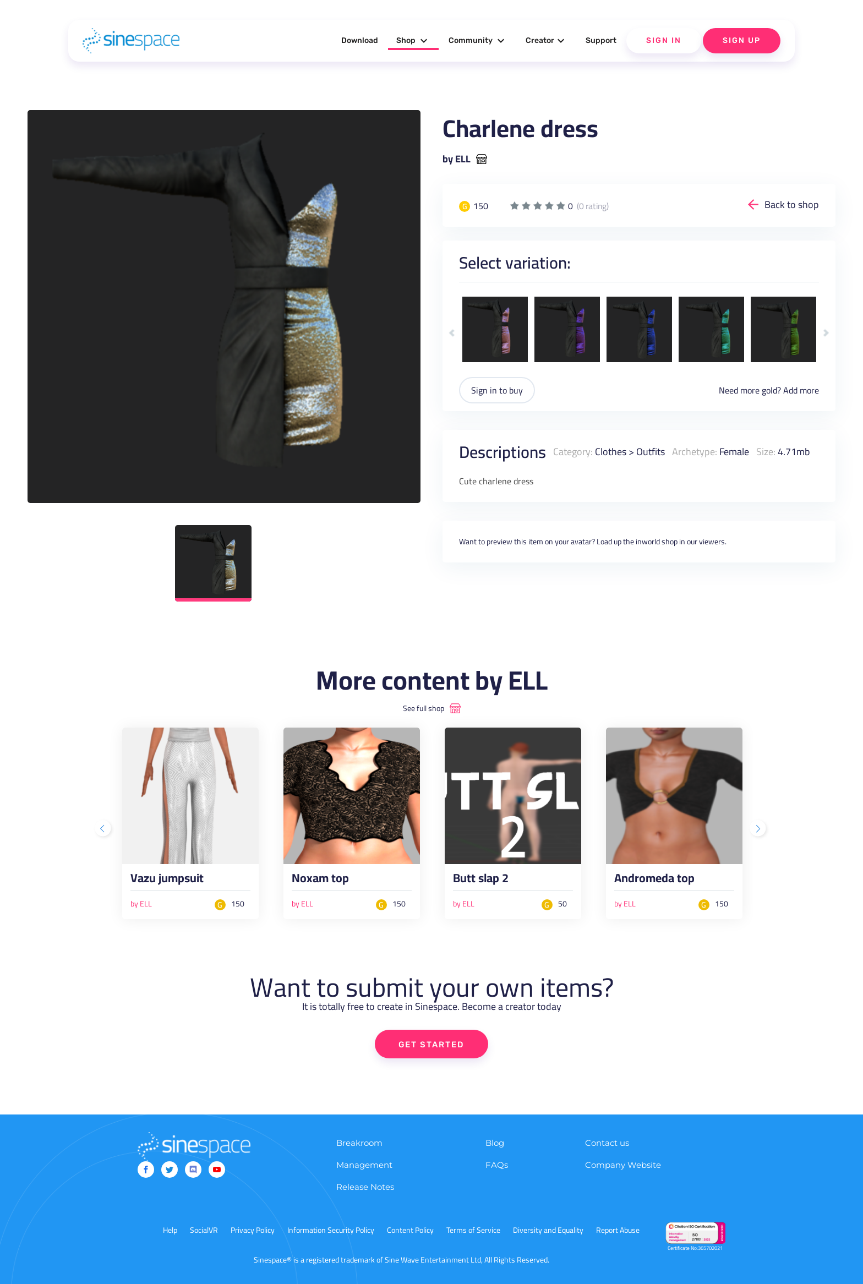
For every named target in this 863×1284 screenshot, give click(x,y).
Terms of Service (473, 1230)
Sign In (663, 40)
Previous (452, 333)
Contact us (607, 1143)
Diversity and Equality (548, 1230)
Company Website (623, 1165)
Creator (546, 40)
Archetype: (694, 451)
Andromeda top (654, 880)
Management (364, 1165)
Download (359, 40)
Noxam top (320, 880)
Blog (494, 1143)
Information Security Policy (330, 1230)
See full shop (423, 708)
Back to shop (791, 204)
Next (826, 333)
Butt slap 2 (481, 880)
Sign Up (742, 40)
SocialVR (204, 1230)
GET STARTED (431, 1045)
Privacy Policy (253, 1230)
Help (170, 1230)
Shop (413, 40)
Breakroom (359, 1143)
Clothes (610, 451)
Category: (573, 451)
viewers (712, 541)
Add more (801, 390)
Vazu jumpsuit (167, 880)
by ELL (457, 159)
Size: (765, 451)
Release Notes (365, 1187)
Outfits (650, 451)
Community (478, 40)
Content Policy (410, 1230)
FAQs (496, 1165)
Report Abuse (618, 1230)
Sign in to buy (497, 390)
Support (601, 40)
